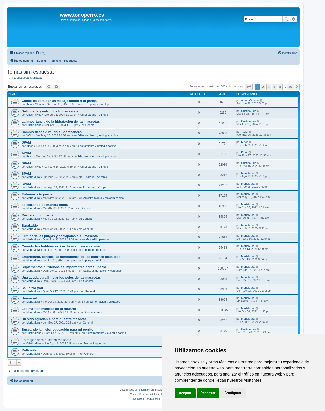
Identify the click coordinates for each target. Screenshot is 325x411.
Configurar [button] (232, 393)
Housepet (29, 298)
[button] (249, 87)
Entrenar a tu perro (37, 194)
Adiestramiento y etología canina (97, 135)
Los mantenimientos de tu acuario (49, 309)
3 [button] (269, 86)
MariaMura (33, 176)
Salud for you (32, 288)
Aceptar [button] (185, 393)
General (90, 125)
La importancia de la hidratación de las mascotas (61, 121)
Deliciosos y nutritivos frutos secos (50, 111)
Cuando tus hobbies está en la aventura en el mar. (61, 246)
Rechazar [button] (208, 393)
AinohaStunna (35, 104)
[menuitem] (40, 53)
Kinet (29, 145)
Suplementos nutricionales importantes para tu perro (64, 267)
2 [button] (263, 86)
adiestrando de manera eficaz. (45, 205)
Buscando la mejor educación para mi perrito (57, 329)
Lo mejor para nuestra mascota (46, 340)
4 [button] (274, 86)
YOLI (29, 135)
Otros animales (93, 312)
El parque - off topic (99, 104)
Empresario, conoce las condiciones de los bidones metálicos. (71, 257)
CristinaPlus (33, 114)
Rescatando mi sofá (37, 215)
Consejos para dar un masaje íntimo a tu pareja (59, 101)
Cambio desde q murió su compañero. (52, 132)
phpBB (143, 389)
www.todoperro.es (82, 15)
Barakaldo (30, 225)
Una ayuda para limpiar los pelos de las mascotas (61, 277)
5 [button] (280, 86)
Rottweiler (30, 350)
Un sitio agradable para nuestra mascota (54, 319)
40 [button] (290, 86)
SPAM (26, 142)
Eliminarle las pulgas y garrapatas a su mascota (60, 236)
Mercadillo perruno (97, 239)
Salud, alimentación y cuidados (102, 270)
